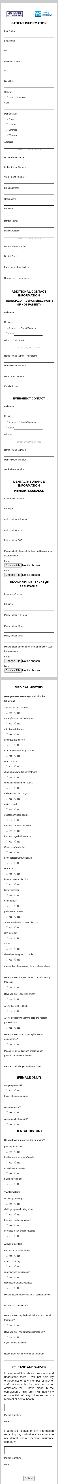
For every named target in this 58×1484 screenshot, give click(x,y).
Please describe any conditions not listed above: (27, 966)
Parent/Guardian (29, 328)
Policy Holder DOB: (13, 540)
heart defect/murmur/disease (18, 858)
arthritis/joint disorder (14, 729)
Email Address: (11, 188)
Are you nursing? (12, 1107)
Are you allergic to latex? (16, 1006)
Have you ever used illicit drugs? (20, 994)
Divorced (13, 130)
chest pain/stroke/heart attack (18, 782)
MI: (5, 50)
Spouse (12, 328)
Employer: (9, 208)
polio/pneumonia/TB (14, 911)
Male (11, 97)
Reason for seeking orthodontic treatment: (24, 1353)
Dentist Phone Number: (15, 246)
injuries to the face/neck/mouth (19, 1157)
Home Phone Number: (15, 157)
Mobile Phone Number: (15, 167)
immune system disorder (16, 879)
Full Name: (9, 312)
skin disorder (10, 933)
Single (12, 119)
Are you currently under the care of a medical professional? (25, 1020)
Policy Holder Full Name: (16, 519)
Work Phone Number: (14, 177)
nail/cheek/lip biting (13, 1179)
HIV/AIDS (9, 868)
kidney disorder (11, 890)
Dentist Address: (12, 230)
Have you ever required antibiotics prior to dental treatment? (27, 1317)
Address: (8, 142)
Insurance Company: (14, 498)
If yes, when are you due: (16, 1096)
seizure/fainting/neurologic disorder (21, 922)
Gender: (8, 92)
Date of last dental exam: (16, 1305)
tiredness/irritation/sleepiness (18, 1283)
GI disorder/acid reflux (15, 847)
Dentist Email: (11, 256)
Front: (7, 561)
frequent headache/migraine (17, 1220)
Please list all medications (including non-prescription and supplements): (24, 1053)
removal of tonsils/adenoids (17, 1250)
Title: (6, 71)
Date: (6, 1421)
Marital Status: (11, 114)
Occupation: (10, 199)
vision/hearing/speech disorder (19, 954)
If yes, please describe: (15, 1342)
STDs (7, 943)
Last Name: (9, 31)
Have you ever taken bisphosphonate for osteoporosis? (23, 1036)
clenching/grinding (13, 1198)
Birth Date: (9, 81)
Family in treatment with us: (17, 267)
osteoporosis (10, 901)
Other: (11, 333)
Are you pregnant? (13, 1085)
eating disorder (11, 804)
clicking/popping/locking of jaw (18, 1209)
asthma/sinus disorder (15, 740)
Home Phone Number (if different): (20, 356)
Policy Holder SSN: (13, 530)
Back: (7, 570)
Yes (10, 713)
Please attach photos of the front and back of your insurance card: (28, 553)
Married (12, 124)
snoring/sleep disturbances (17, 1272)
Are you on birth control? (16, 1119)
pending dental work (14, 1146)
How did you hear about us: (17, 278)
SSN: (6, 102)
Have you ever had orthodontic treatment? (24, 1332)
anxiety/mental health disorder (18, 718)
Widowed (13, 135)
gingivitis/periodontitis (14, 1168)
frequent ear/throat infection (17, 825)
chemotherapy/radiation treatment (20, 772)
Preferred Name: (12, 61)
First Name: (9, 41)
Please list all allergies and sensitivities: (23, 1066)
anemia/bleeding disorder (16, 707)
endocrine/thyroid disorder (16, 815)
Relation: (8, 322)
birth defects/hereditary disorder (19, 750)
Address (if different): (14, 340)
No (18, 713)
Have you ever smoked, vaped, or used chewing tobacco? (27, 979)
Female (22, 97)
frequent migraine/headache (17, 836)
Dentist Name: (11, 221)
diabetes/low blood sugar (16, 793)
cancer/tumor (10, 761)
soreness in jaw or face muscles (19, 1231)
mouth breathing (12, 1261)
